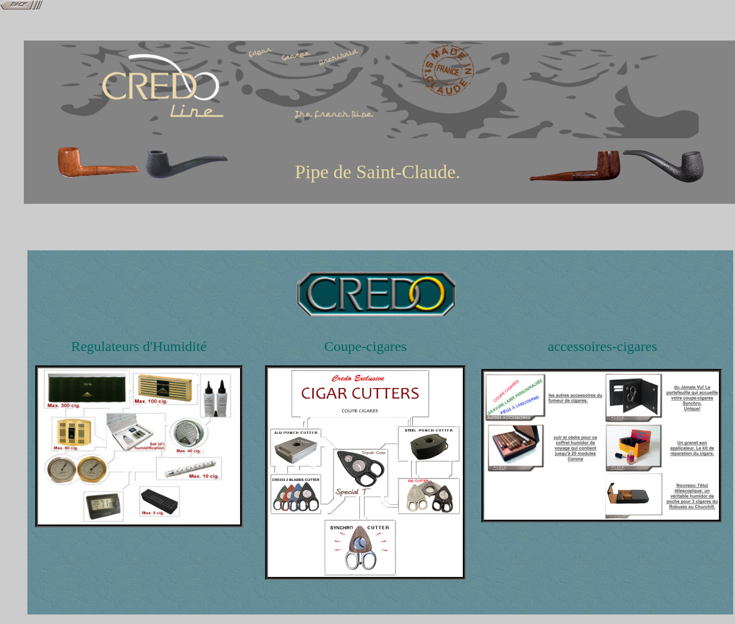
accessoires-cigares (603, 346)
